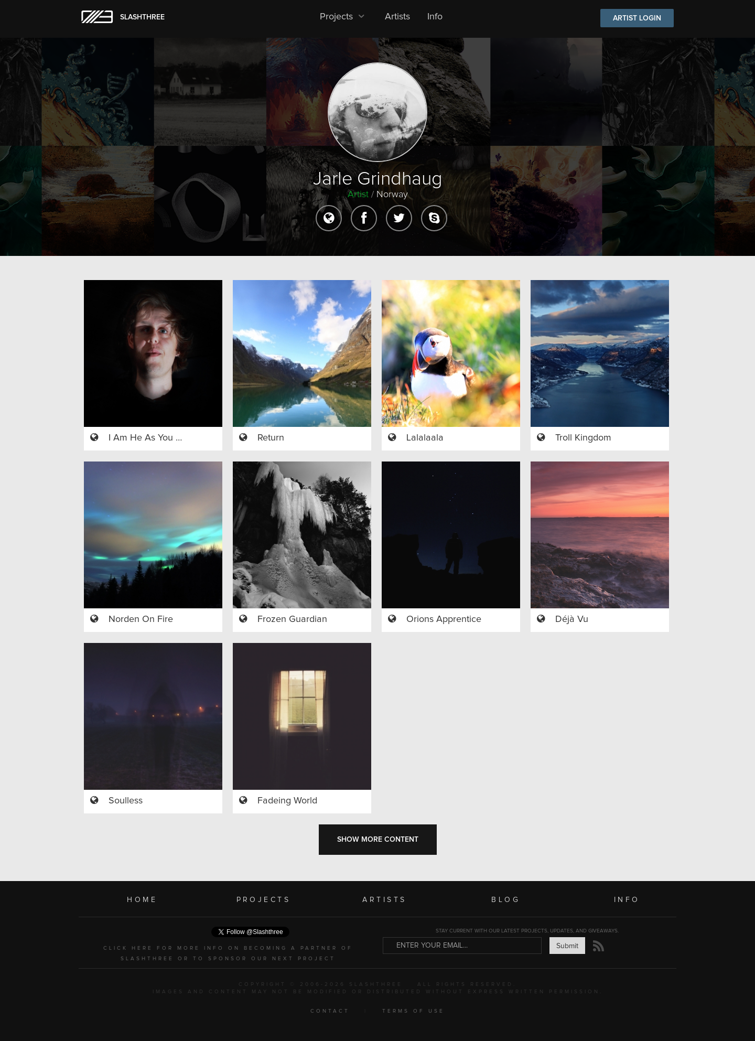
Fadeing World (287, 801)
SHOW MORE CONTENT (377, 839)
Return (270, 438)
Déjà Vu (571, 619)
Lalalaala (425, 438)
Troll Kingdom (583, 438)
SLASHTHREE (142, 17)
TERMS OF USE (413, 1011)
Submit (567, 946)
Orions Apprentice (443, 619)
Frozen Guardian (292, 619)
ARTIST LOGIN (637, 18)
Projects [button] (344, 17)
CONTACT (330, 1011)
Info (435, 17)
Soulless (126, 801)
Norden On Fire (141, 619)
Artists (397, 17)
